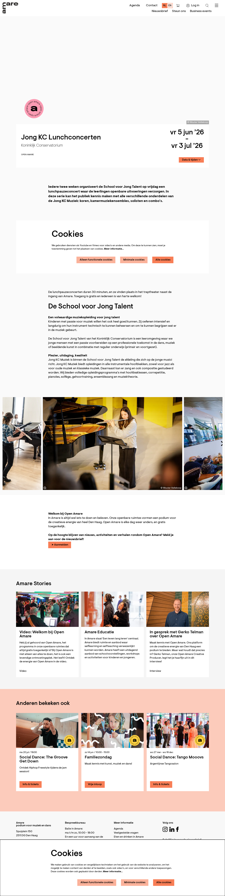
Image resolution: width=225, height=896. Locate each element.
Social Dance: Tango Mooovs (177, 757)
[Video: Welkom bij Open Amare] (47, 609)
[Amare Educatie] (112, 609)
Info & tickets (31, 784)
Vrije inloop (95, 784)
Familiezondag (98, 757)
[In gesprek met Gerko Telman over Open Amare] (177, 609)
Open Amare (27, 155)
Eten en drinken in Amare (129, 837)
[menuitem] (160, 11)
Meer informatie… (114, 249)
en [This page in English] (169, 5)
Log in (192, 5)
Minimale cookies (134, 259)
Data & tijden (191, 159)
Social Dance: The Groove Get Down (43, 759)
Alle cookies (163, 259)
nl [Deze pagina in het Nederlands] (164, 5)
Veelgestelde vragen (126, 833)
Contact (152, 5)
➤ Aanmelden (59, 544)
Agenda (134, 5)
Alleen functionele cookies (96, 259)
